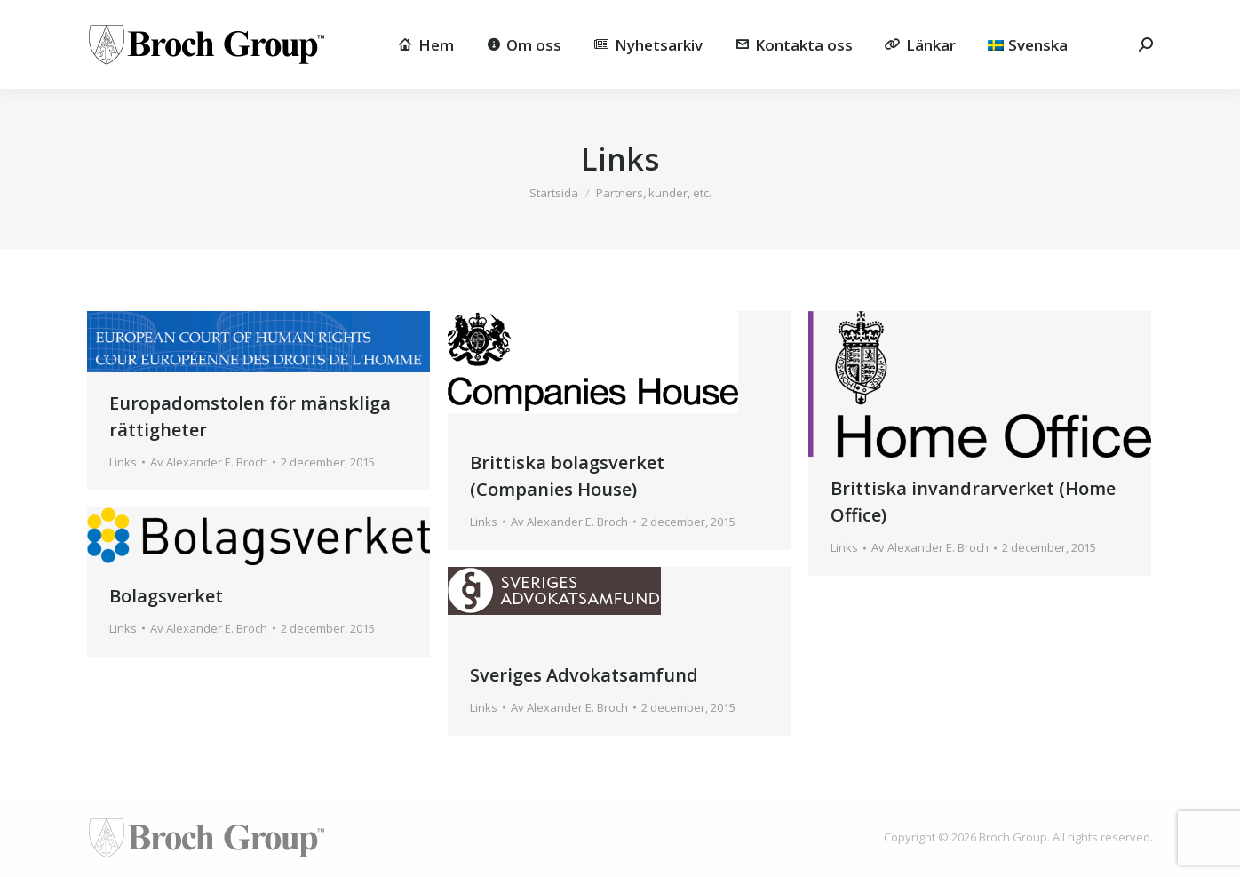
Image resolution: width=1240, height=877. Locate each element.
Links (123, 462)
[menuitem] (1027, 44)
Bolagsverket (166, 596)
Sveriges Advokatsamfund (584, 675)
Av (208, 462)
